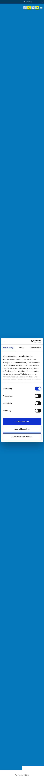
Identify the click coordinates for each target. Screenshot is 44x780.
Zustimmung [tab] (8, 348)
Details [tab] (22, 348)
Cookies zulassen (22, 421)
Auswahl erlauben (21, 429)
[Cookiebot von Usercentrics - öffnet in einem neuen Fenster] (31, 341)
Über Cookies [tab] (35, 348)
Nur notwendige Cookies (22, 437)
